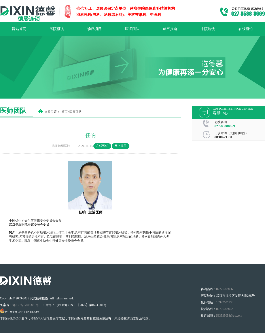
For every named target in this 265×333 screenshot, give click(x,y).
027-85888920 (225, 309)
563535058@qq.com (229, 315)
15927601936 (224, 302)
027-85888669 (224, 126)
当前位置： (52, 112)
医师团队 (132, 29)
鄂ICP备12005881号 (26, 305)
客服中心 (220, 113)
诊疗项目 (94, 29)
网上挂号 (120, 146)
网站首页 (19, 29)
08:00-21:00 (223, 137)
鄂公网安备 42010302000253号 (20, 312)
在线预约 (245, 29)
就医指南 (170, 29)
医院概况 (57, 29)
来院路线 (208, 29)
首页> (65, 112)
